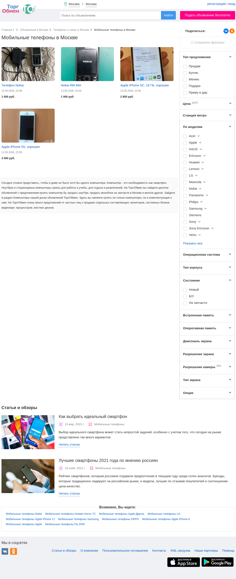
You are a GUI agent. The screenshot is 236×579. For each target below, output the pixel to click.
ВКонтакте (4, 551)
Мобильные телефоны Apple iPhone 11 (30, 519)
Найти (168, 15)
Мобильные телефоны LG (164, 513)
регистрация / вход (221, 4)
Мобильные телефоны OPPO (120, 519)
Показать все (193, 243)
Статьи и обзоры (64, 550)
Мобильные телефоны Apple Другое (121, 513)
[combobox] (117, 15)
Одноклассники (13, 551)
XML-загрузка (180, 550)
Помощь (228, 550)
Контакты (159, 550)
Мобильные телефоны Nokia (24, 513)
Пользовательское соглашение (125, 550)
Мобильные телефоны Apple (24, 524)
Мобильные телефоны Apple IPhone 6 (166, 519)
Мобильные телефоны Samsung (78, 519)
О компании (89, 550)
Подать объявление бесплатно (207, 15)
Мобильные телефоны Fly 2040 (65, 524)
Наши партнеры (206, 550)
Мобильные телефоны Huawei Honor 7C (70, 513)
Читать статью (69, 444)
